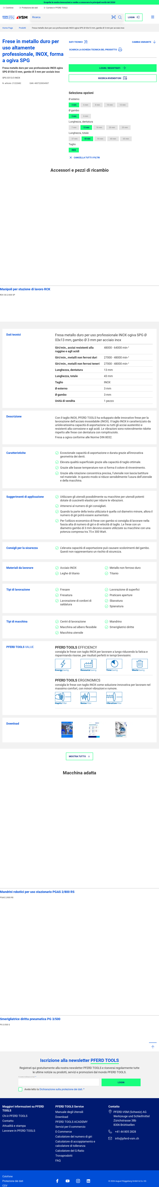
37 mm (74, 139)
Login (121, 1082)
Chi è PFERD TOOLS (14, 1116)
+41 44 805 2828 (122, 1131)
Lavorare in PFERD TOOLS (18, 1130)
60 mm (113, 139)
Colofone (8, 8)
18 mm (99, 127)
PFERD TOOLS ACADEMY (71, 1121)
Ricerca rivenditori (112, 78)
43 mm (87, 139)
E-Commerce (63, 1131)
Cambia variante (144, 42)
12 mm (123, 105)
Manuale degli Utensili (69, 1112)
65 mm (126, 139)
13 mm (86, 127)
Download (61, 1116)
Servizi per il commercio (70, 1126)
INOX (74, 150)
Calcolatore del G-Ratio (69, 1150)
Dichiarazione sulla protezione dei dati (61, 1089)
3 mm (74, 105)
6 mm (85, 105)
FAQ (58, 1160)
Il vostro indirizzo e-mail (26, 1077)
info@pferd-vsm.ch (123, 1138)
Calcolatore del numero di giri (73, 1136)
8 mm (97, 105)
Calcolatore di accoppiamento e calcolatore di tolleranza (75, 1143)
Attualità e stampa (14, 1125)
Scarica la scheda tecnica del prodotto (95, 49)
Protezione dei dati (28, 8)
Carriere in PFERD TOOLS (55, 8)
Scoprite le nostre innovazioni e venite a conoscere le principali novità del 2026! (79, 2)
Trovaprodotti (63, 1155)
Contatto (7, 1120)
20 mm (112, 127)
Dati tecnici (78, 42)
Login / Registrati (112, 68)
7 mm (74, 127)
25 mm (125, 127)
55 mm (100, 139)
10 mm (110, 105)
